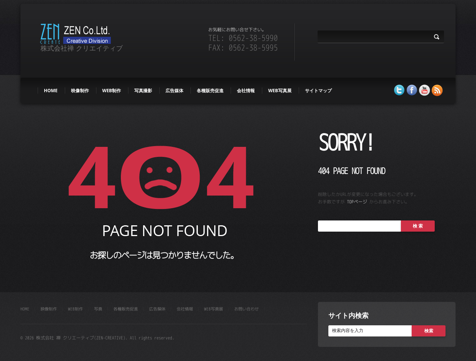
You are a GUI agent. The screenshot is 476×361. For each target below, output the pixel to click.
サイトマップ (318, 90)
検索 (428, 331)
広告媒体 (174, 90)
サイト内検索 (348, 315)
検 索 (418, 226)
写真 (98, 309)
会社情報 (246, 90)
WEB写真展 (279, 90)
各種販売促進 (210, 90)
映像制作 (80, 90)
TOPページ (357, 202)
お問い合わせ (246, 309)
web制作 (111, 90)
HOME (51, 90)
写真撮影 (143, 90)
